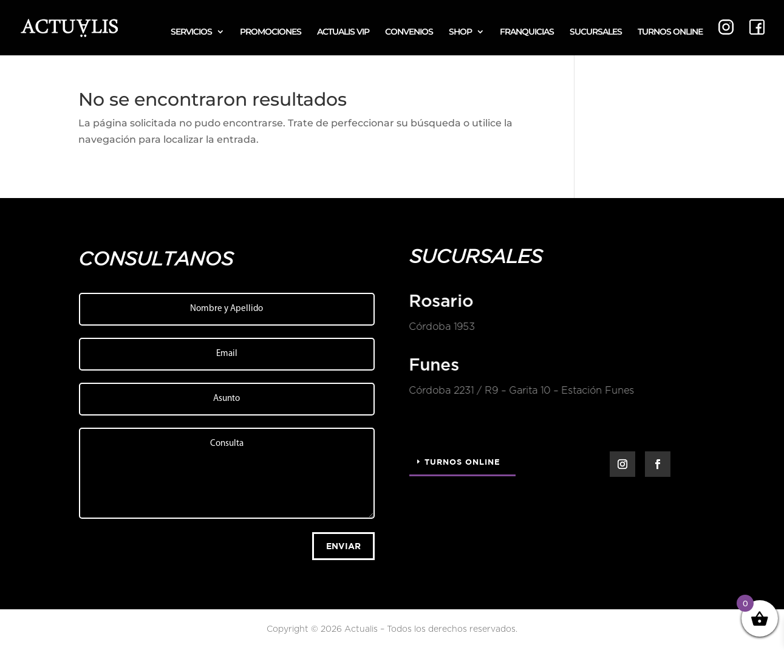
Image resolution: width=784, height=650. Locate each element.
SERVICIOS (191, 32)
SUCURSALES (596, 32)
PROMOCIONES (270, 32)
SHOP (460, 32)
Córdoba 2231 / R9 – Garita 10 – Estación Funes (520, 390)
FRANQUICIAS (527, 32)
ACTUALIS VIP (343, 32)
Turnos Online (462, 462)
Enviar (343, 546)
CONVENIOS (409, 32)
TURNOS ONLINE (670, 32)
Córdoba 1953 (441, 327)
